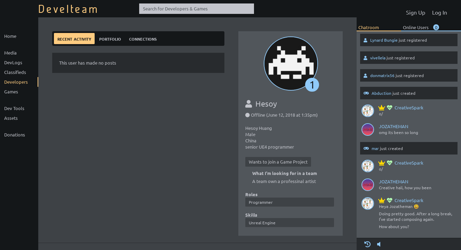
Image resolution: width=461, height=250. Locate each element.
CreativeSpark (401, 107)
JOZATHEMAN (393, 126)
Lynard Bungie (384, 40)
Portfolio (110, 38)
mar (375, 148)
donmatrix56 (382, 75)
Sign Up (415, 12)
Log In (439, 12)
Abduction (381, 93)
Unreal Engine (262, 222)
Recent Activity (74, 38)
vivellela (378, 57)
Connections (143, 38)
